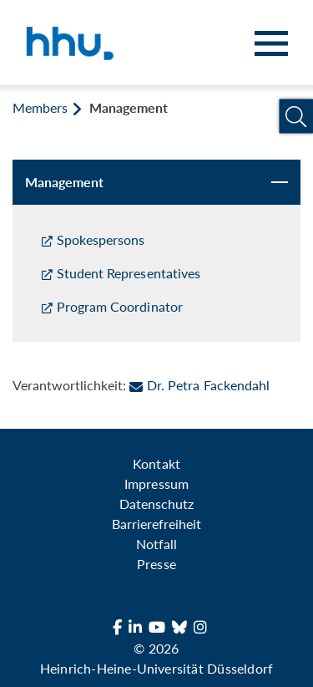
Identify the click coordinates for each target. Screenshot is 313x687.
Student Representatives (128, 273)
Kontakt (156, 463)
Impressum (156, 483)
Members (40, 107)
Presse (156, 564)
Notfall (156, 544)
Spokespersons (100, 239)
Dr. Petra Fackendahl (199, 385)
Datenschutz (156, 503)
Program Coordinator (120, 306)
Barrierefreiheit (156, 524)
